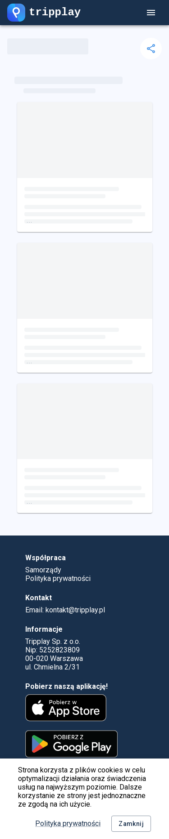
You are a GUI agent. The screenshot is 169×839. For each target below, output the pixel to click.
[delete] (151, 48)
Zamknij (131, 824)
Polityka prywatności (67, 823)
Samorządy (43, 570)
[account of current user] (151, 12)
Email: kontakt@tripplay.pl (65, 610)
